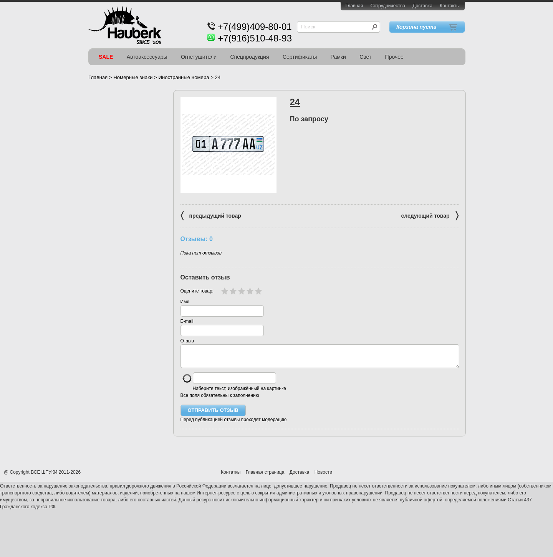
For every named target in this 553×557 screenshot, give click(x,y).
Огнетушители (199, 57)
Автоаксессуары (147, 57)
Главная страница (265, 476)
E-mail (187, 321)
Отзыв (187, 341)
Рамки (338, 57)
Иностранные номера (183, 77)
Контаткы (230, 476)
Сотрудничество (388, 5)
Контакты (450, 5)
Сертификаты (300, 57)
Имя (184, 301)
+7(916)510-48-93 (255, 38)
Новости (323, 476)
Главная (354, 5)
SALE (106, 57)
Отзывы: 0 (196, 238)
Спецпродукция (249, 57)
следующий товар (430, 215)
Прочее (394, 57)
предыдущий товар (210, 215)
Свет (365, 57)
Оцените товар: (197, 291)
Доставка (422, 5)
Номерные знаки (132, 77)
